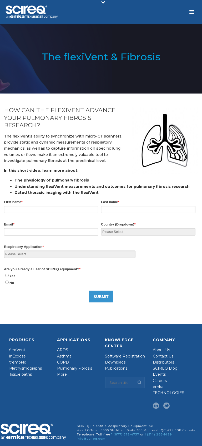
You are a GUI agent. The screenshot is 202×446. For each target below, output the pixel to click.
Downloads (115, 362)
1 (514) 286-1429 (158, 434)
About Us (161, 349)
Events (159, 374)
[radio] (99, 276)
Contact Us (163, 356)
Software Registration (125, 356)
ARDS (62, 349)
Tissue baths (20, 374)
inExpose (17, 356)
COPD (63, 362)
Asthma (64, 356)
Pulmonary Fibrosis (74, 368)
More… (63, 374)
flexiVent (17, 349)
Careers (160, 380)
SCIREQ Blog (165, 368)
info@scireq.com (91, 438)
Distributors (163, 362)
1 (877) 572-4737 (125, 434)
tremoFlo (17, 362)
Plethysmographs (25, 368)
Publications (116, 368)
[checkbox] (99, 279)
